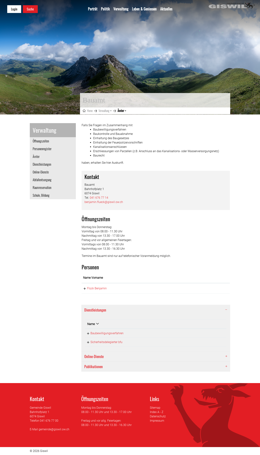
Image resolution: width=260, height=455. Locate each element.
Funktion (131, 277)
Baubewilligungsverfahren (103, 333)
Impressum (157, 420)
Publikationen (93, 366)
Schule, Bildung (41, 195)
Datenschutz (158, 416)
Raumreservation (42, 187)
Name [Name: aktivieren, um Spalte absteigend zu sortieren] (91, 324)
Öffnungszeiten (41, 141)
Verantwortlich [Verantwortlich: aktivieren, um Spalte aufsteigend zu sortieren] (157, 324)
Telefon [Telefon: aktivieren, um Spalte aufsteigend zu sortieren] (195, 324)
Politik (105, 9)
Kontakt (169, 277)
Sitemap (155, 407)
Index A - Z (156, 412)
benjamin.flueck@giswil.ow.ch (103, 202)
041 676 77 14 (99, 197)
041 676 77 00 (49, 420)
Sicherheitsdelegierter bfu (103, 342)
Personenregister (42, 148)
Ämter (41, 157)
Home (90, 111)
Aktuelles (166, 9)
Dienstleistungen (42, 164)
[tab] (155, 310)
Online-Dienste (41, 172)
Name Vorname (93, 277)
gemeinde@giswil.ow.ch (54, 429)
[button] (105, 111)
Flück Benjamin (93, 288)
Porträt (92, 9)
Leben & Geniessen (144, 9)
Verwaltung (120, 9)
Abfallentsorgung (42, 179)
